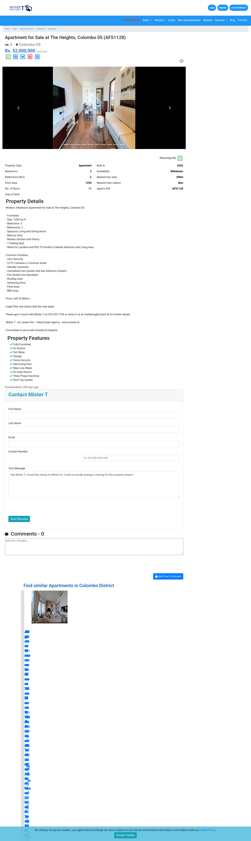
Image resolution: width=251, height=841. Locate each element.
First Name (14, 409)
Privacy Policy (95, 820)
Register (222, 8)
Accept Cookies (125, 835)
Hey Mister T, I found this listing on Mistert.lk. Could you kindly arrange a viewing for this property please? (94, 485)
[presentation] (33, 506)
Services (220, 20)
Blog (232, 20)
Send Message (19, 518)
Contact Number (18, 451)
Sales (146, 20)
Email (11, 437)
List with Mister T (239, 8)
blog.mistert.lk (230, 751)
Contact (242, 20)
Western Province (26, 29)
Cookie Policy (207, 830)
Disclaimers (94, 825)
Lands (171, 20)
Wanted (207, 20)
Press (91, 810)
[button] (18, 108)
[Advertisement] (220, 58)
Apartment (52, 29)
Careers (53, 825)
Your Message (16, 468)
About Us (54, 820)
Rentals (159, 20)
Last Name (14, 423)
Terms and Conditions (99, 815)
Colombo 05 (40, 29)
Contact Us (54, 815)
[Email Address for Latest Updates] (147, 822)
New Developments (189, 20)
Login (211, 8)
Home (7, 29)
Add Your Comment (168, 576)
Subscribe (174, 822)
